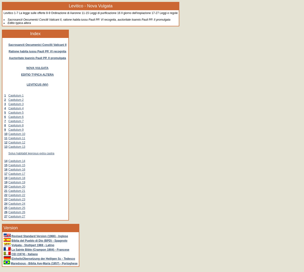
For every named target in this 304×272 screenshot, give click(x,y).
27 (5, 216)
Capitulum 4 (16, 108)
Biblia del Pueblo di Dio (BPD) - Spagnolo (39, 240)
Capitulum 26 (16, 212)
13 (5, 146)
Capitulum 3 (16, 104)
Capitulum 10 (16, 134)
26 (5, 212)
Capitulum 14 (16, 161)
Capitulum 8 (16, 125)
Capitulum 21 (16, 191)
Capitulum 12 (16, 142)
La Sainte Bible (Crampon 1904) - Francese (40, 249)
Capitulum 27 (16, 216)
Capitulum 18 (16, 178)
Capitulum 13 (16, 146)
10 (5, 134)
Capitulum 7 (16, 121)
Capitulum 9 (16, 129)
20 (5, 186)
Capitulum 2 (16, 99)
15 (5, 165)
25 (5, 208)
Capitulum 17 (16, 173)
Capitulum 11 (16, 138)
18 (5, 178)
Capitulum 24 (16, 203)
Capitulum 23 (16, 199)
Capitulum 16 (16, 169)
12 (5, 142)
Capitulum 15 (16, 165)
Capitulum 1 (16, 95)
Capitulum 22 (16, 195)
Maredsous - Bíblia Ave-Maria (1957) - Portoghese (44, 263)
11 (5, 138)
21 (5, 191)
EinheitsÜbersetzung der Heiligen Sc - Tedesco (43, 258)
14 (5, 161)
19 (5, 182)
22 (5, 195)
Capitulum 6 (16, 117)
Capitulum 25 (16, 208)
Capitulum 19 (16, 182)
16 (5, 169)
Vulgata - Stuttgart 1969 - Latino (32, 245)
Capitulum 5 (16, 112)
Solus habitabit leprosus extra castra (31, 153)
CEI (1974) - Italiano (24, 254)
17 (5, 173)
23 (5, 199)
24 (5, 203)
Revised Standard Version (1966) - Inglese (39, 236)
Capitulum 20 (16, 186)
